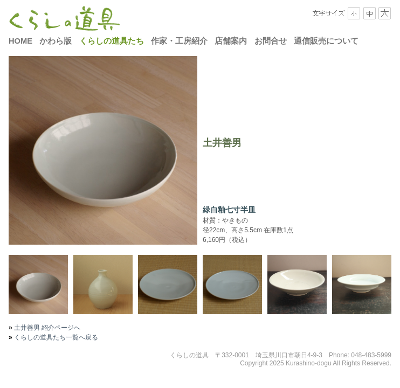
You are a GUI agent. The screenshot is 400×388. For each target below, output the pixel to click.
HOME (20, 41)
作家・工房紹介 (179, 41)
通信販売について (326, 41)
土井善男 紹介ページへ (46, 327)
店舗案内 (231, 41)
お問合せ (270, 41)
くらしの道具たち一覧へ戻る (55, 337)
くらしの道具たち (111, 41)
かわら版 (55, 41)
